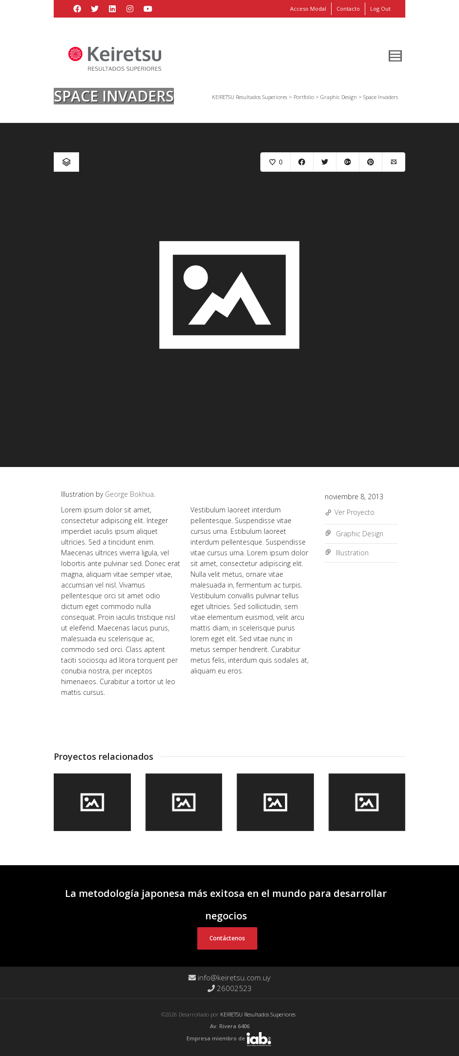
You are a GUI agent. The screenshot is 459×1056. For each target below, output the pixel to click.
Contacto (348, 8)
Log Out (380, 8)
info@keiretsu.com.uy (229, 977)
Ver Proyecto (350, 513)
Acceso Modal (308, 8)
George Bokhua (129, 494)
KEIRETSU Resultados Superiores (258, 1014)
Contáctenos (227, 938)
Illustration (352, 552)
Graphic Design (359, 533)
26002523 (230, 988)
